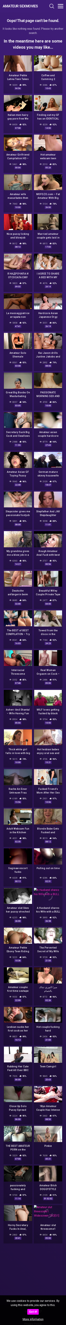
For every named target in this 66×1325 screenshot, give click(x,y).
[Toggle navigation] (60, 6)
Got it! (33, 1311)
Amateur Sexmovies (20, 6)
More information (33, 1319)
